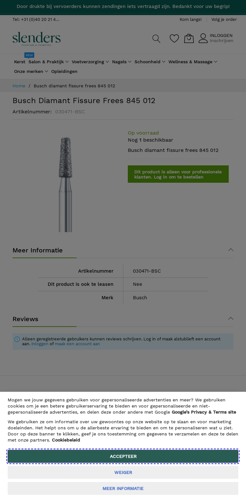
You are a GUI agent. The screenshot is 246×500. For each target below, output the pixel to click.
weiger (123, 472)
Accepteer (123, 456)
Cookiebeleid (66, 440)
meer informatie (123, 488)
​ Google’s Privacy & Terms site (204, 412)
